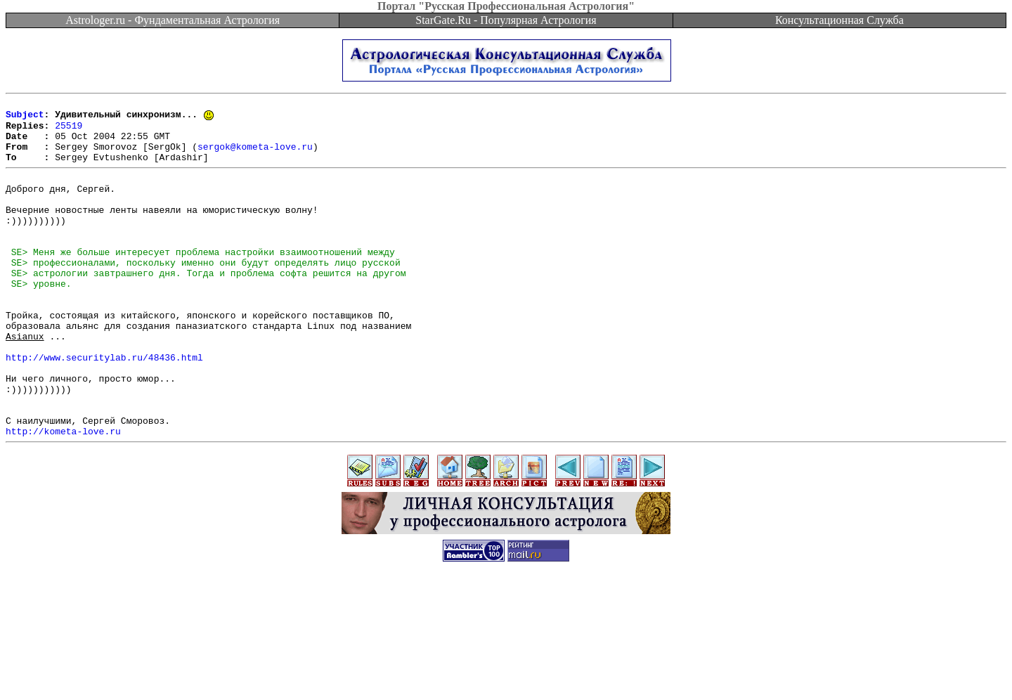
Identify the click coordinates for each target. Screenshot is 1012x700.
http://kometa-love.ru (63, 495)
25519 (68, 130)
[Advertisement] (506, 668)
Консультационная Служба (839, 20)
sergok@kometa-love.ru (255, 156)
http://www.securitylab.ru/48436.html (104, 407)
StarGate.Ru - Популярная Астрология (505, 20)
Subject (25, 118)
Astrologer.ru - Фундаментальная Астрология (172, 20)
